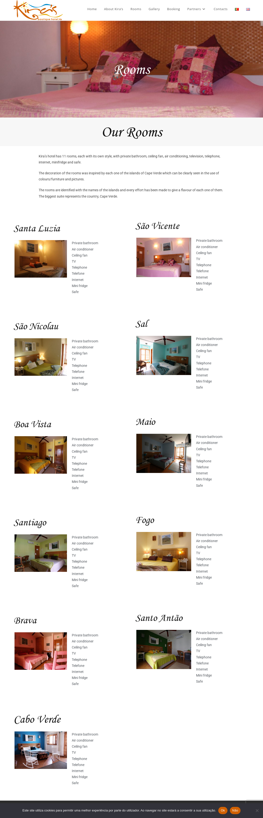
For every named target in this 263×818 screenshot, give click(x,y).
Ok (223, 810)
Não (235, 810)
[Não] (257, 810)
